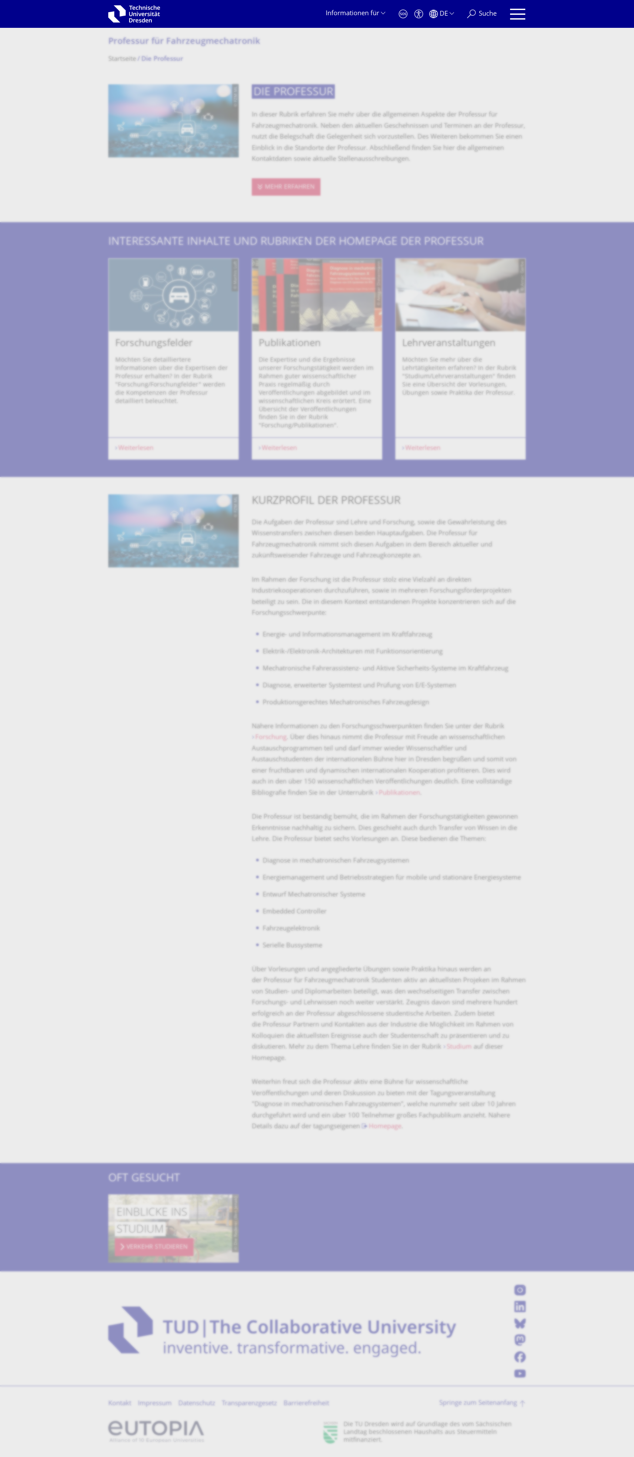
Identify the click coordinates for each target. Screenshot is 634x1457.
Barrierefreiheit (306, 1403)
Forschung (271, 737)
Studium (460, 1047)
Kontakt (119, 1403)
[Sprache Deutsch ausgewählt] (441, 14)
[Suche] (482, 14)
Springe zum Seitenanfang (478, 1403)
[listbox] (317, 359)
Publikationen (399, 793)
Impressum (155, 1403)
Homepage (385, 1127)
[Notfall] (403, 14)
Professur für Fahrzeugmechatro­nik (184, 42)
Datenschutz (196, 1403)
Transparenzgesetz (249, 1403)
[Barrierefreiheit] (419, 14)
